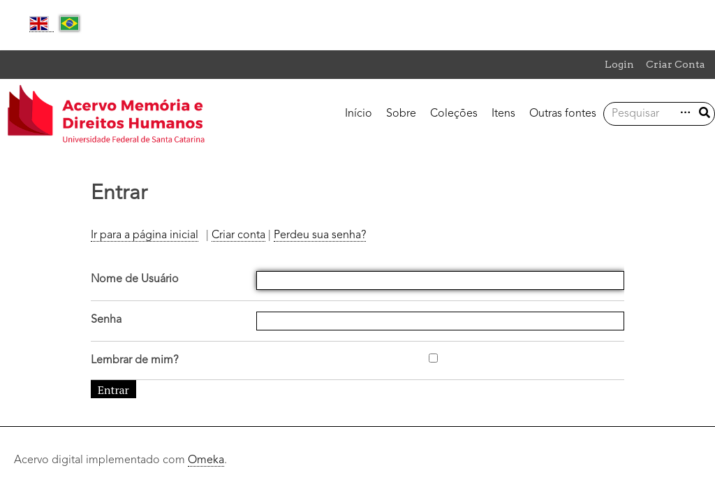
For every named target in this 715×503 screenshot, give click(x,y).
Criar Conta (675, 64)
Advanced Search (683, 112)
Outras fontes (562, 113)
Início (358, 113)
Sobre (401, 113)
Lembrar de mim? (134, 360)
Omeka (206, 460)
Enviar (704, 112)
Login (619, 64)
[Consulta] (646, 113)
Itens (503, 113)
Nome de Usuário (135, 279)
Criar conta (238, 235)
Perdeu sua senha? (320, 235)
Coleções (454, 113)
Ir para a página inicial (144, 235)
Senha (106, 320)
